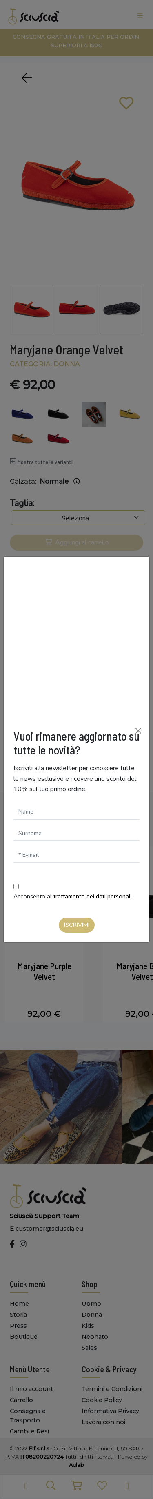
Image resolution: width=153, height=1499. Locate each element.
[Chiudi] (138, 730)
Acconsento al (72, 896)
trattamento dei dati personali (92, 896)
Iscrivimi (76, 925)
